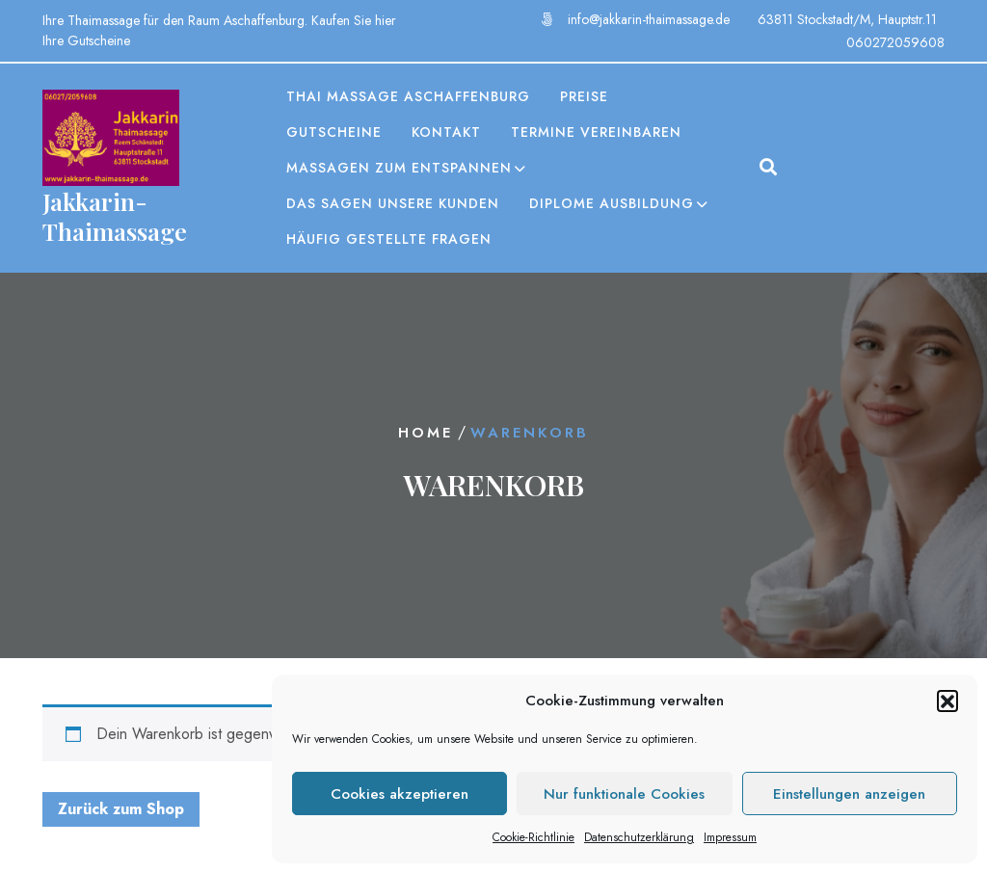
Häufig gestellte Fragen (389, 239)
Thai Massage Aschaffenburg (408, 96)
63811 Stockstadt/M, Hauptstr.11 (847, 19)
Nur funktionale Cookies (624, 794)
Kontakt (446, 132)
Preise (584, 96)
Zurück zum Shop (121, 809)
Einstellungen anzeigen (849, 794)
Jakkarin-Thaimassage (114, 216)
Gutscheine (334, 132)
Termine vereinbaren (596, 132)
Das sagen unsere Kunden (392, 203)
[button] (947, 700)
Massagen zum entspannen (399, 167)
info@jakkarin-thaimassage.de (649, 19)
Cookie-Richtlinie (533, 837)
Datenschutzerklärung (639, 837)
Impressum (730, 837)
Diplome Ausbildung (611, 203)
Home (425, 432)
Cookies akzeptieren (399, 794)
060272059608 (895, 42)
